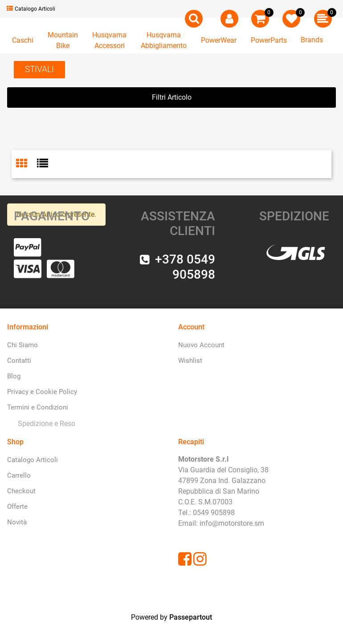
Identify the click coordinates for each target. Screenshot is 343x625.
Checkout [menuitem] (21, 491)
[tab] (26, 164)
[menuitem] (45, 423)
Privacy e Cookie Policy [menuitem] (42, 392)
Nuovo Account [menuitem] (201, 345)
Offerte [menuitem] (17, 507)
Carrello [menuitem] (19, 475)
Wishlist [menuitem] (190, 361)
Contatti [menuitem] (19, 361)
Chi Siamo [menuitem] (22, 345)
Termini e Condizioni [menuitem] (37, 407)
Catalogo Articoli (31, 9)
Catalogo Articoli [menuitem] (32, 460)
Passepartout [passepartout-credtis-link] (190, 617)
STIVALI (39, 69)
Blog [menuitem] (13, 376)
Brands (312, 40)
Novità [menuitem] (17, 522)
